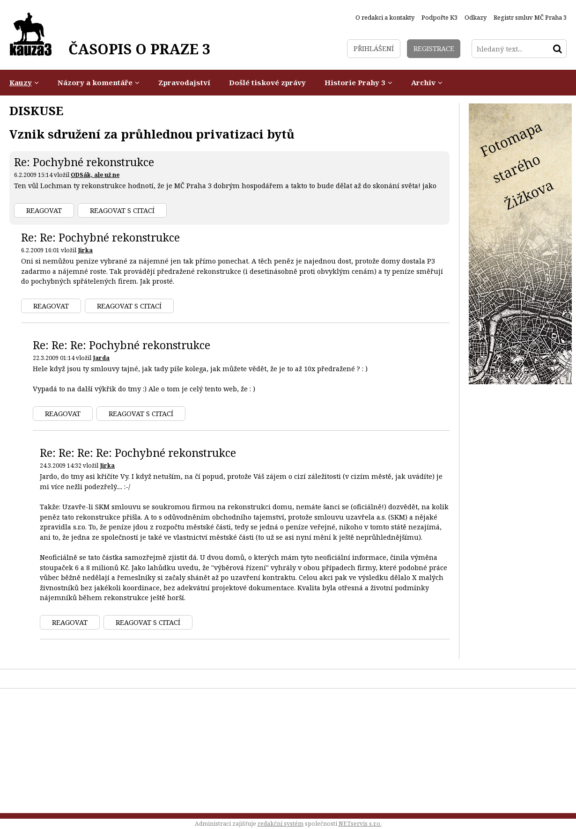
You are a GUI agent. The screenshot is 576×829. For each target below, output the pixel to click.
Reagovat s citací (122, 210)
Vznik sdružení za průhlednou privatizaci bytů (152, 134)
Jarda (101, 358)
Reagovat (44, 210)
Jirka (85, 250)
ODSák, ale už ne (95, 175)
